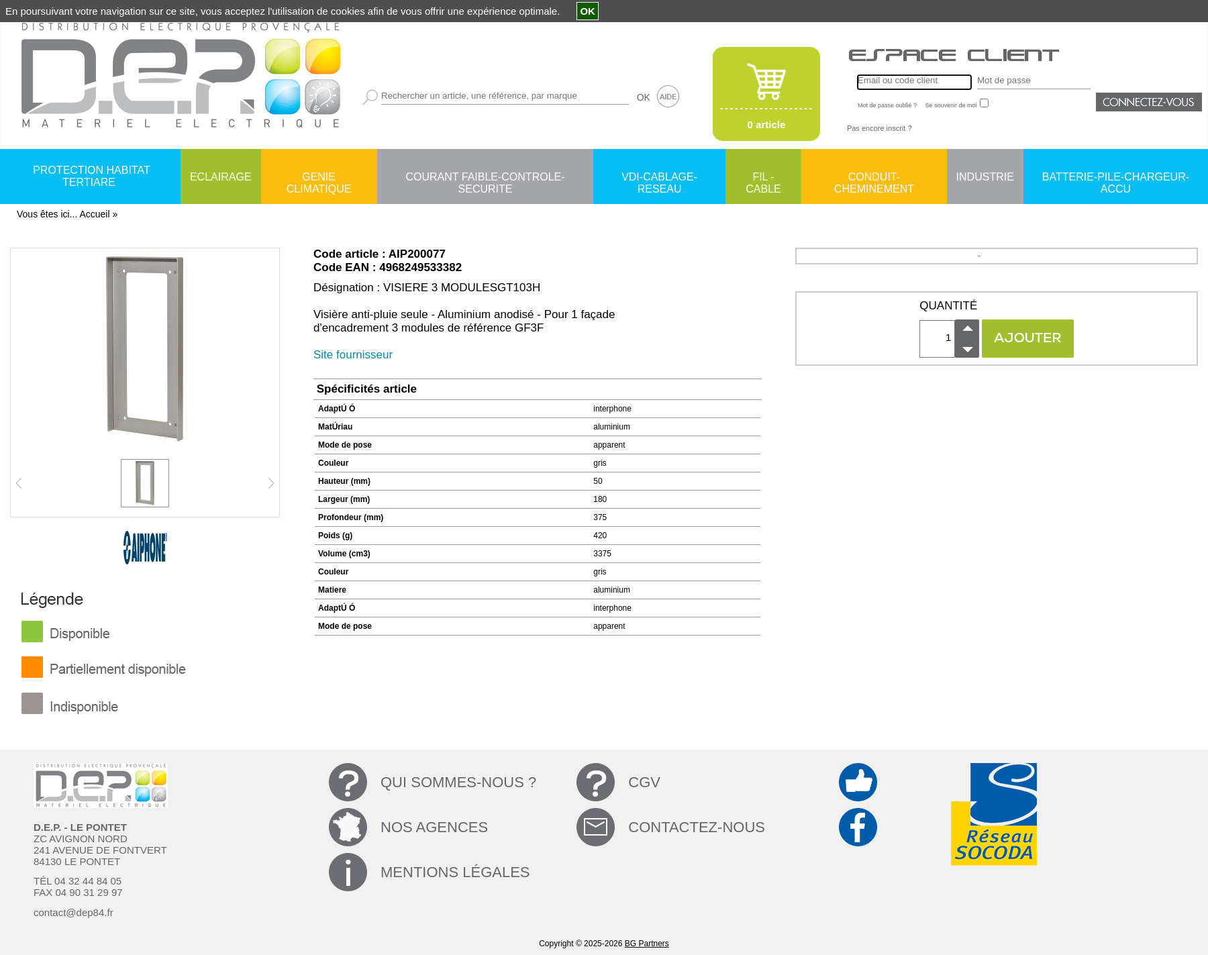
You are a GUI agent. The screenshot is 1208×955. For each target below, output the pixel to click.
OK (643, 97)
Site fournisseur (353, 354)
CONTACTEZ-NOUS (696, 827)
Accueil (94, 214)
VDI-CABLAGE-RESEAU (659, 178)
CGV (644, 782)
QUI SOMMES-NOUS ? (458, 782)
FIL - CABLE (763, 178)
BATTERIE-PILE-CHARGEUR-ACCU (1115, 178)
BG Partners (647, 943)
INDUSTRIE (985, 177)
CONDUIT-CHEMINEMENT (874, 178)
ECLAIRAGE (221, 177)
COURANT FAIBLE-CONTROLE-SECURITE (484, 178)
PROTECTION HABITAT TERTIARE (91, 176)
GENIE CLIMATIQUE (319, 178)
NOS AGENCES (434, 827)
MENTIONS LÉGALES (455, 872)
